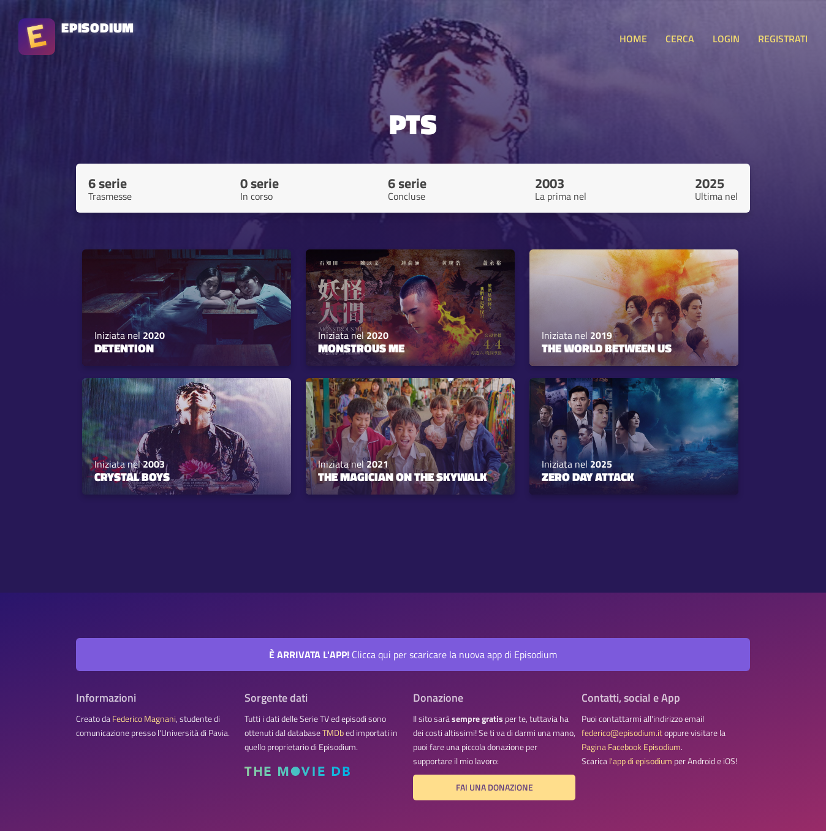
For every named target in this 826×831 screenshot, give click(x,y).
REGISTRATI (783, 38)
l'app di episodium (640, 761)
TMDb (333, 733)
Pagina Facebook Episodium (631, 747)
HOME (633, 38)
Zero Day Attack (588, 476)
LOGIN (726, 38)
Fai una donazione (494, 787)
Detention (124, 348)
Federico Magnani (144, 719)
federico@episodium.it (622, 733)
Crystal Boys (132, 476)
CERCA (679, 38)
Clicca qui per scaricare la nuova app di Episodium (413, 654)
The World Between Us (607, 348)
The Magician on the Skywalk (402, 476)
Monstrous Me (361, 348)
